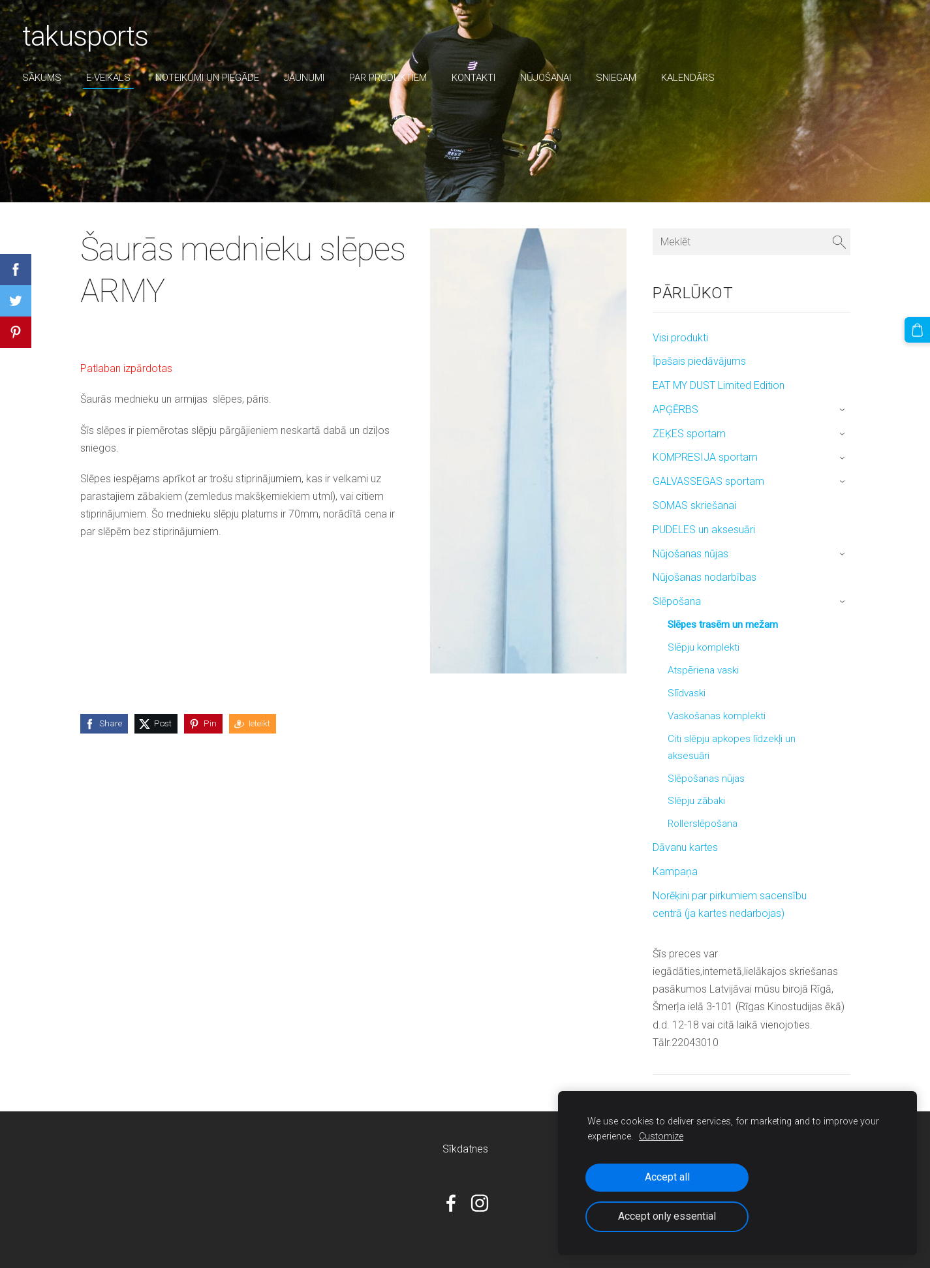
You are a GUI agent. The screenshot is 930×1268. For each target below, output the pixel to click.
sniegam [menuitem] (620, 78)
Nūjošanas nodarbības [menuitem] (704, 577)
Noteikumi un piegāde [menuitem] (211, 78)
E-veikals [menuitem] (112, 78)
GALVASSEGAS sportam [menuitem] (708, 481)
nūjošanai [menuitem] (549, 78)
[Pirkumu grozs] (917, 329)
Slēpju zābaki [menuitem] (696, 801)
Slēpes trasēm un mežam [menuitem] (723, 624)
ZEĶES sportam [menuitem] (689, 433)
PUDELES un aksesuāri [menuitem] (704, 529)
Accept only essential (667, 1216)
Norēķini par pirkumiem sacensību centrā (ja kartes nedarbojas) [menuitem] (730, 904)
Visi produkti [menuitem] (680, 338)
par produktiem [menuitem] (392, 78)
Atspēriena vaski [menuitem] (703, 670)
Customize (661, 1136)
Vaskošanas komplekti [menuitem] (717, 716)
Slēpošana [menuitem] (677, 601)
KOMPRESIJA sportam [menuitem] (705, 457)
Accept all (667, 1177)
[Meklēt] (751, 241)
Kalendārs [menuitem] (692, 78)
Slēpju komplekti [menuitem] (703, 647)
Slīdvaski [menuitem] (686, 693)
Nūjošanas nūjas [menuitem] (690, 554)
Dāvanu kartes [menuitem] (685, 847)
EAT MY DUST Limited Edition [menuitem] (718, 385)
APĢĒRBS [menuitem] (675, 409)
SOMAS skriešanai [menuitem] (694, 505)
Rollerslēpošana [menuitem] (702, 823)
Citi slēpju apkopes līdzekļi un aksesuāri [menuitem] (732, 747)
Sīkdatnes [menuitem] (465, 1149)
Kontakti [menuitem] (477, 78)
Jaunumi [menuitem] (308, 78)
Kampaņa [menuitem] (675, 871)
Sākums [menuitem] (45, 78)
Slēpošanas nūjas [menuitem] (706, 778)
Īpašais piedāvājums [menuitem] (699, 361)
